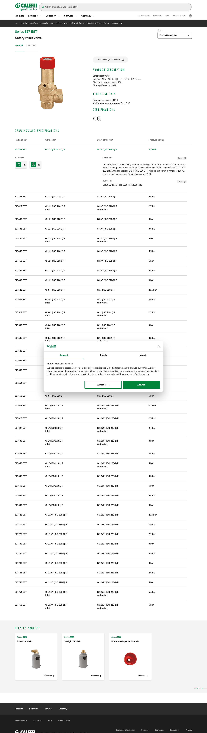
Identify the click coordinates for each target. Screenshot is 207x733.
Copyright (159, 730)
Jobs (167, 16)
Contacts (157, 16)
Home (22, 23)
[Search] (115, 7)
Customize (103, 385)
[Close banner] (159, 346)
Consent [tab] (64, 355)
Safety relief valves (77, 23)
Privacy (188, 730)
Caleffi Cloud (179, 16)
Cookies (144, 730)
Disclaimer (174, 730)
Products (19, 16)
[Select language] (190, 16)
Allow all (141, 385)
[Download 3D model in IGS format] (23, 164)
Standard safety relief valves (98, 23)
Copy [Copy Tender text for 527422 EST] (180, 158)
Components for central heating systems (51, 23)
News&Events (144, 16)
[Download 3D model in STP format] (38, 164)
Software (48, 709)
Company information (125, 730)
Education (33, 709)
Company (63, 709)
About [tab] (143, 355)
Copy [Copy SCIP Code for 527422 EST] (180, 181)
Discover (48, 676)
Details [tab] (103, 355)
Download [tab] (31, 45)
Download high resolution (108, 59)
